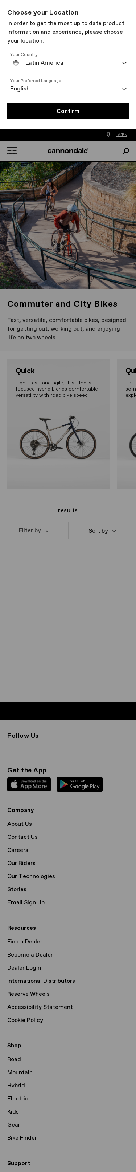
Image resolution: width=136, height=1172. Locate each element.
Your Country (24, 55)
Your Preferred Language (35, 81)
